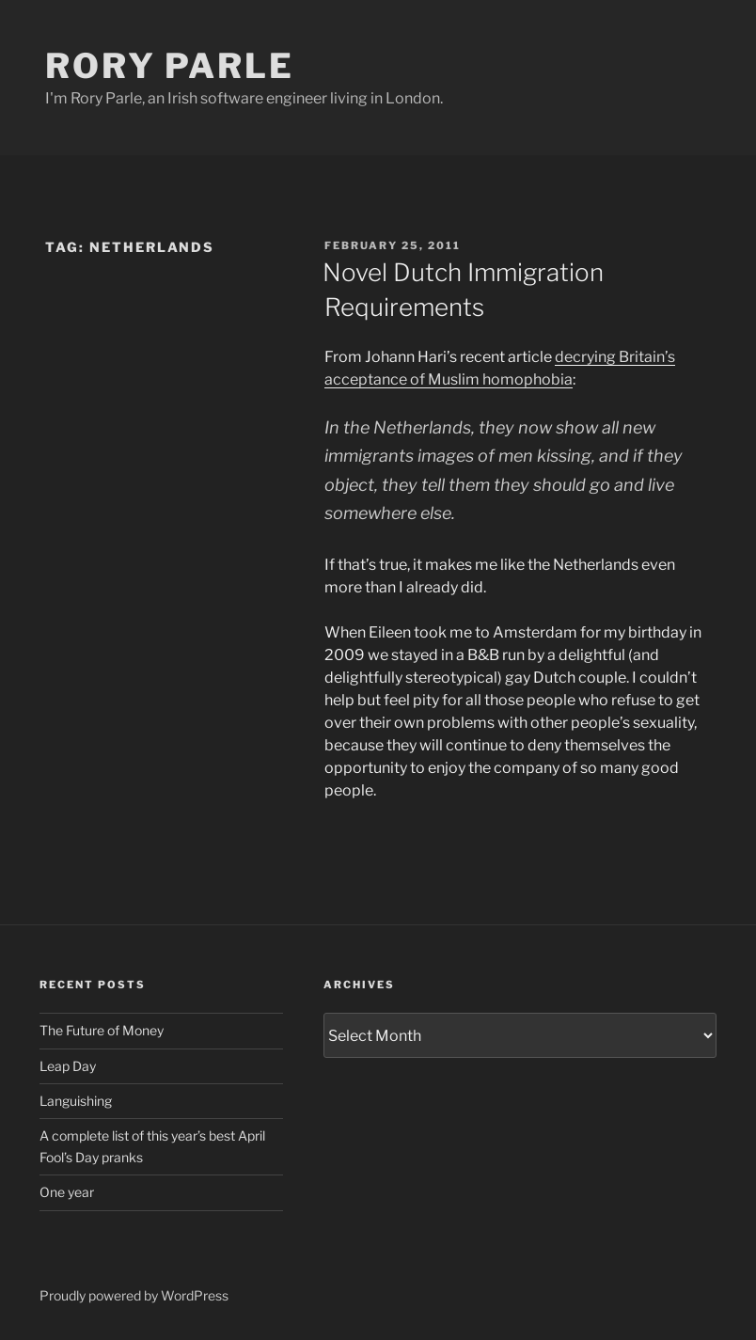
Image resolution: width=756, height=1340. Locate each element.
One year (66, 1192)
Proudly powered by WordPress (133, 1295)
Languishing (75, 1101)
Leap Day (67, 1066)
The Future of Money (101, 1030)
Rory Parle (169, 66)
